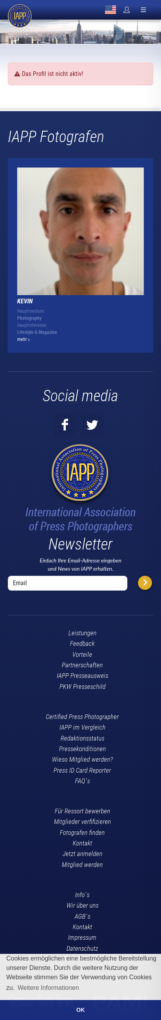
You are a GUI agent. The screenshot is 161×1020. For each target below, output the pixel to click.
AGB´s (82, 916)
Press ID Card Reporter (82, 770)
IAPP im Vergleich (82, 727)
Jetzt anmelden (82, 854)
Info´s (82, 895)
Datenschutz (82, 948)
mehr (23, 339)
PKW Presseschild (82, 686)
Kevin (25, 301)
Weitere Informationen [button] (48, 987)
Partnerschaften (82, 665)
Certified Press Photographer (82, 717)
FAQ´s (82, 781)
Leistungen (82, 633)
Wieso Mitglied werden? (82, 759)
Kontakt (82, 843)
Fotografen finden (82, 832)
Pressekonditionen (82, 749)
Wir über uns (82, 905)
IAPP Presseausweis (82, 675)
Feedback (82, 643)
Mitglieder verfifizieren (82, 821)
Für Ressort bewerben (82, 811)
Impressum (82, 937)
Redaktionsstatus (82, 738)
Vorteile (82, 654)
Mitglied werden (82, 865)
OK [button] (80, 1010)
